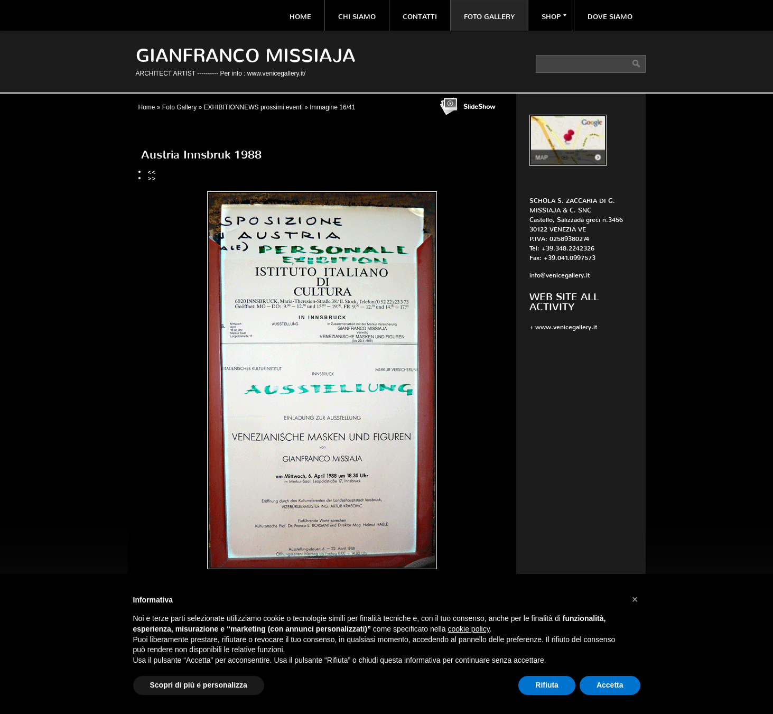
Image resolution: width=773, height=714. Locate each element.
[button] (635, 599)
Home (300, 16)
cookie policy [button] (468, 629)
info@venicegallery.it (559, 275)
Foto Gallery (489, 16)
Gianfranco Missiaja (246, 55)
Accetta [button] (610, 685)
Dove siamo (610, 16)
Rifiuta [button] (546, 685)
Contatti (420, 16)
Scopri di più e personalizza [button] (198, 685)
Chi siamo (357, 16)
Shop (554, 16)
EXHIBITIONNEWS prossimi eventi (253, 107)
